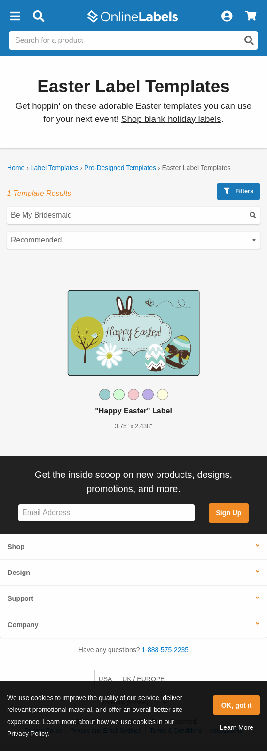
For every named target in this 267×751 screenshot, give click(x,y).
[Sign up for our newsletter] (106, 513)
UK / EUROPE (143, 679)
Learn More (236, 727)
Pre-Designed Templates (120, 167)
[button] (15, 16)
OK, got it (236, 705)
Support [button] (20, 598)
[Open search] (249, 40)
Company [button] (23, 625)
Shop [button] (16, 546)
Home (15, 167)
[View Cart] (250, 16)
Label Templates (55, 167)
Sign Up (228, 513)
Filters (238, 190)
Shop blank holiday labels (171, 119)
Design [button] (19, 572)
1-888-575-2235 (165, 650)
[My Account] (226, 16)
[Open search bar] (38, 16)
